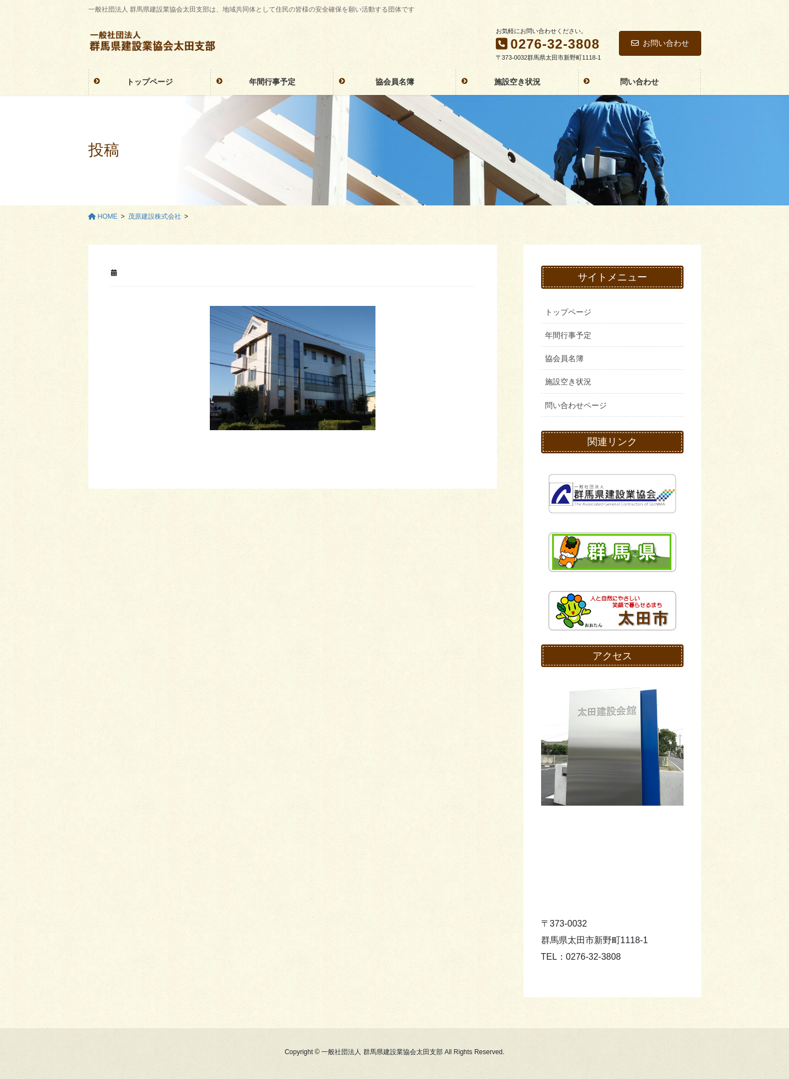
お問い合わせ (660, 43)
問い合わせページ (576, 405)
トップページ (568, 312)
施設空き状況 (568, 381)
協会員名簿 (564, 358)
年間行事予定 (568, 335)
